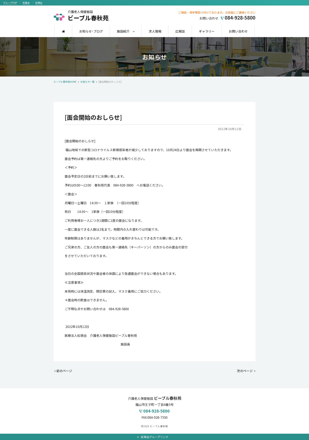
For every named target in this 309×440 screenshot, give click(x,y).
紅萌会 (26, 2)
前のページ (63, 370)
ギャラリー (207, 31)
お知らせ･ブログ (91, 31)
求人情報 (155, 31)
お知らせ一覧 (87, 81)
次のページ (246, 370)
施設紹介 (123, 31)
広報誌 (180, 31)
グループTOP (10, 2)
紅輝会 (38, 2)
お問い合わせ (238, 31)
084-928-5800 (154, 411)
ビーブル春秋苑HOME (65, 81)
